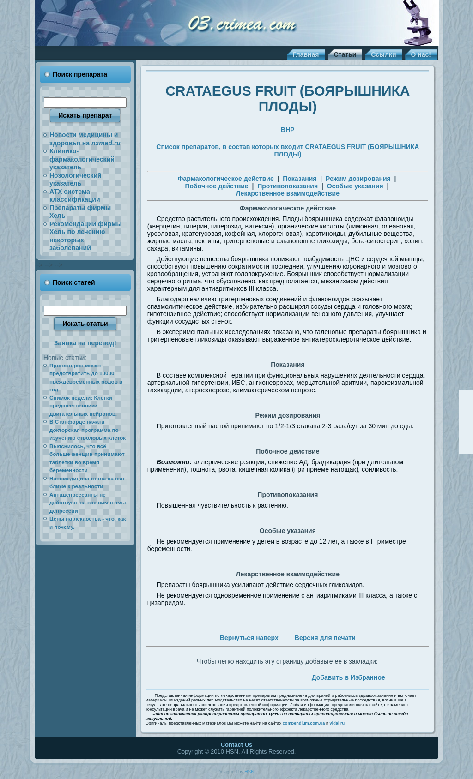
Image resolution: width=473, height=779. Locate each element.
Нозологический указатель (75, 179)
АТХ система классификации (74, 196)
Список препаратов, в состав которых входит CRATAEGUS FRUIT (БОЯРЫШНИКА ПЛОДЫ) (287, 150)
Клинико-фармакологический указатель (82, 159)
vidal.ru (337, 723)
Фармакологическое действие (225, 178)
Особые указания (355, 186)
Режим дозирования (358, 178)
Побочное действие (216, 186)
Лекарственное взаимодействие (288, 193)
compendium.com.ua (304, 723)
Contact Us (237, 744)
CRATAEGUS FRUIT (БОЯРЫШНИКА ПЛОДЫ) (287, 98)
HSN (249, 771)
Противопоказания (287, 186)
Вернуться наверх (249, 637)
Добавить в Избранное (348, 677)
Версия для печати (325, 637)
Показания (299, 178)
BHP (288, 129)
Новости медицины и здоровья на (85, 139)
